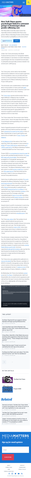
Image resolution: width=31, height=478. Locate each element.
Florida (23, 135)
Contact (22, 465)
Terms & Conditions (9, 471)
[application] (15, 293)
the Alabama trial (7, 141)
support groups (18, 197)
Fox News (9, 275)
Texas (18, 135)
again (24, 87)
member (23, 191)
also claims (10, 219)
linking (6, 187)
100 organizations (9, 171)
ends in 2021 (17, 227)
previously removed (6, 183)
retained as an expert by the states (13, 131)
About (8, 465)
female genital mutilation (13, 249)
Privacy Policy (22, 469)
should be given (20, 213)
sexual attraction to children (15, 189)
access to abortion (18, 169)
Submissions (22, 467)
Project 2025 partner (12, 145)
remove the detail (6, 261)
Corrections (8, 467)
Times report (7, 95)
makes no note (21, 267)
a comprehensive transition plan (19, 153)
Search (28, 2)
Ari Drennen (13, 45)
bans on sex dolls (17, 195)
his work (26, 179)
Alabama (3, 137)
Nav (22, 2)
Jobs (9, 469)
